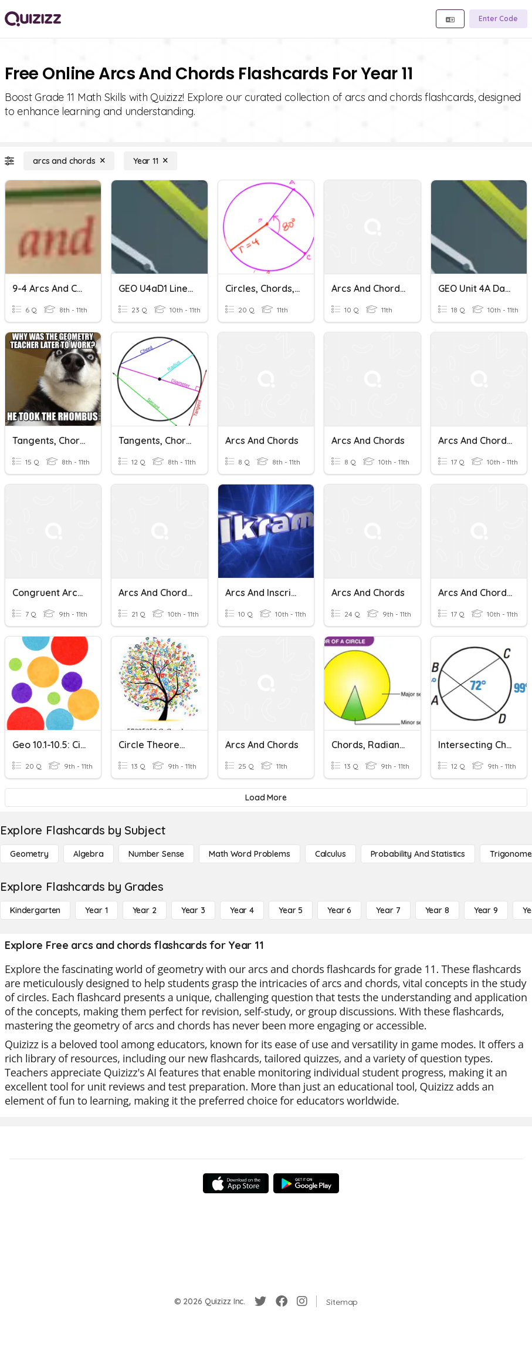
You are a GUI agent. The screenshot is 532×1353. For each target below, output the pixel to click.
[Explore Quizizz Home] (33, 18)
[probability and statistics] (418, 853)
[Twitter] (260, 1301)
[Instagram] (302, 1301)
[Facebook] (281, 1301)
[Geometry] (29, 853)
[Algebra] (88, 853)
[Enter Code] (498, 18)
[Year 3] (193, 910)
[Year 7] (388, 910)
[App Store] (236, 1183)
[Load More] (266, 797)
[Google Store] (306, 1183)
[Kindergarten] (35, 910)
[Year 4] (242, 910)
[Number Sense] (156, 853)
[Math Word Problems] (249, 853)
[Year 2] (145, 910)
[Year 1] (96, 910)
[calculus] (330, 853)
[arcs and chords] (68, 161)
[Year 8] (437, 910)
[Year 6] (339, 910)
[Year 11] (150, 161)
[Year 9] (486, 910)
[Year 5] (291, 910)
